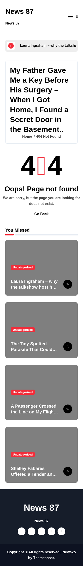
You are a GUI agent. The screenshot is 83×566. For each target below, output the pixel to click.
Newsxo (69, 552)
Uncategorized (23, 267)
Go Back (41, 214)
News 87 (19, 11)
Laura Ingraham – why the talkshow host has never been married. (34, 287)
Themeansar (43, 558)
